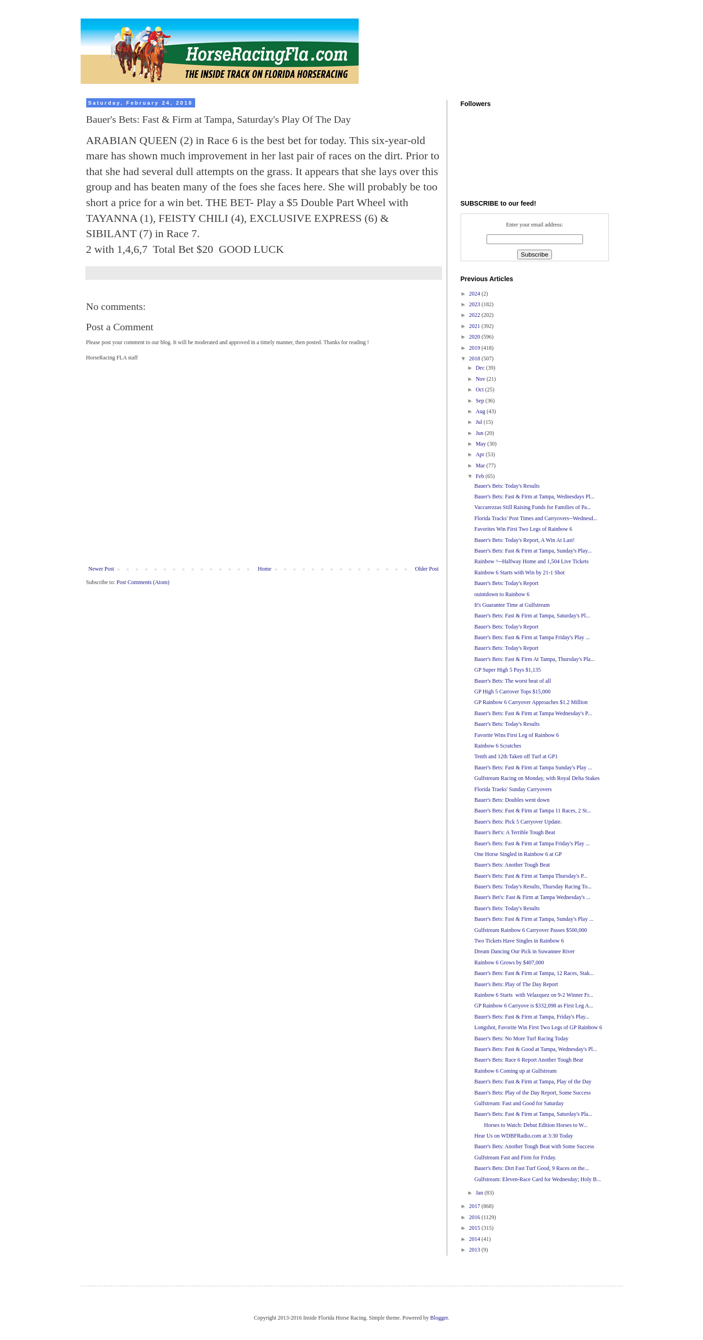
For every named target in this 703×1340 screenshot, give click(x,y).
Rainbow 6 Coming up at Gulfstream (515, 1071)
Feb (480, 476)
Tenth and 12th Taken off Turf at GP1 (515, 756)
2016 (475, 1217)
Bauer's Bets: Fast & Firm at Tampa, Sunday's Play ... (533, 919)
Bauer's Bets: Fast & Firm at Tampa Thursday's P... (530, 876)
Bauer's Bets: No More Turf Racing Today (521, 1038)
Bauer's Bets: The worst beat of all (512, 681)
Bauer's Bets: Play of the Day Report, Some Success (532, 1092)
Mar (480, 465)
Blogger (439, 1318)
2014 (475, 1239)
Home (264, 569)
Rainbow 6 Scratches (497, 745)
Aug (481, 411)
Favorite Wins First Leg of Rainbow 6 (516, 735)
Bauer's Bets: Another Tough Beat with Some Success (534, 1146)
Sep (480, 400)
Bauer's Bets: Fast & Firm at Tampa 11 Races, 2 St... (532, 810)
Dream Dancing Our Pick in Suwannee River (524, 951)
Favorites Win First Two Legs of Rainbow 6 (523, 529)
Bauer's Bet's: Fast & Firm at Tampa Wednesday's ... (532, 897)
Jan (479, 1192)
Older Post (427, 569)
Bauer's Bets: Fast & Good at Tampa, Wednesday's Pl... (535, 1049)
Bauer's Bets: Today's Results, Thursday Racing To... (532, 886)
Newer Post (101, 569)
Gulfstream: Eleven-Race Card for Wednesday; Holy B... (537, 1179)
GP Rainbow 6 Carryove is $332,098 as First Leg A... (533, 1005)
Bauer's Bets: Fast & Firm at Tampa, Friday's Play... (531, 1016)
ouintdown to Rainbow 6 (501, 594)
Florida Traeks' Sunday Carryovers (512, 789)
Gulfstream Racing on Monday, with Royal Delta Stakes (537, 778)
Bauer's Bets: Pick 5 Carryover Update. (518, 821)
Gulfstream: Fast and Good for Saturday (519, 1103)
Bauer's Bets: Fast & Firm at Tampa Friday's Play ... (531, 637)
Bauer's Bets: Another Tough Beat (512, 865)
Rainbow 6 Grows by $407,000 (509, 962)
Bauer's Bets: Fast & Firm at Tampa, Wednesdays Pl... (534, 496)
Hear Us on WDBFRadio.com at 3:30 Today (523, 1135)
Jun (480, 433)
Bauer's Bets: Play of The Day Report (516, 984)
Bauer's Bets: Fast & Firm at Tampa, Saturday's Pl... (531, 615)
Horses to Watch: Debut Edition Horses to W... (530, 1125)
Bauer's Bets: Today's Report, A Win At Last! (524, 540)
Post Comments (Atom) (143, 582)
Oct (480, 389)
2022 (475, 315)
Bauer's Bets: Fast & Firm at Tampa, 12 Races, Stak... (534, 973)
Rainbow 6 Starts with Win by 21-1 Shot (519, 572)
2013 (475, 1249)
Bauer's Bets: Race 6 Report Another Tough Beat (528, 1060)
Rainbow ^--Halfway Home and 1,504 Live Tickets (531, 561)
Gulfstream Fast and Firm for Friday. (515, 1157)
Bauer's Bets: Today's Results (506, 486)
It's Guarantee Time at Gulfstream (512, 605)
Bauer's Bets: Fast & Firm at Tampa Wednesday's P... (533, 713)
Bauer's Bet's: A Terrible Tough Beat (514, 832)
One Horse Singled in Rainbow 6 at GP (518, 854)
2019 (475, 348)
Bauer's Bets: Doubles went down (511, 800)
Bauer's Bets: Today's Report (506, 583)
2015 (475, 1228)
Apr (480, 454)
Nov (481, 379)
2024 (475, 293)
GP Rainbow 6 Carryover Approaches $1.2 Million (531, 702)
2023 (475, 304)
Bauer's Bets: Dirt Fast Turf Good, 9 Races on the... (531, 1168)
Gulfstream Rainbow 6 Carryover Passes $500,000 (530, 930)
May (481, 443)
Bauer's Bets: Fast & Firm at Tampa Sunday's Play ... (533, 767)
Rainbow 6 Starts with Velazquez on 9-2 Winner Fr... (533, 995)
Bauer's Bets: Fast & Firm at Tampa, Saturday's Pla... (533, 1114)
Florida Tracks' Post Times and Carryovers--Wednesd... (535, 518)
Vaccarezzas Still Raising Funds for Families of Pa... (532, 507)
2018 (475, 358)
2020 (475, 336)
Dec (480, 368)
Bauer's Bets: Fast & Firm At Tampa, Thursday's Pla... (534, 659)
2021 (475, 326)
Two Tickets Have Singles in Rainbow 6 (519, 940)
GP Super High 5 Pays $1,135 (507, 670)
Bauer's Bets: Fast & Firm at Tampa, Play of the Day (532, 1081)
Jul (479, 422)
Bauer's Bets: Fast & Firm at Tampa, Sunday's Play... (532, 550)
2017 (475, 1206)
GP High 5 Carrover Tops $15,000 (512, 691)
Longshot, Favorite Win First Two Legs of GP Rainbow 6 (538, 1027)
